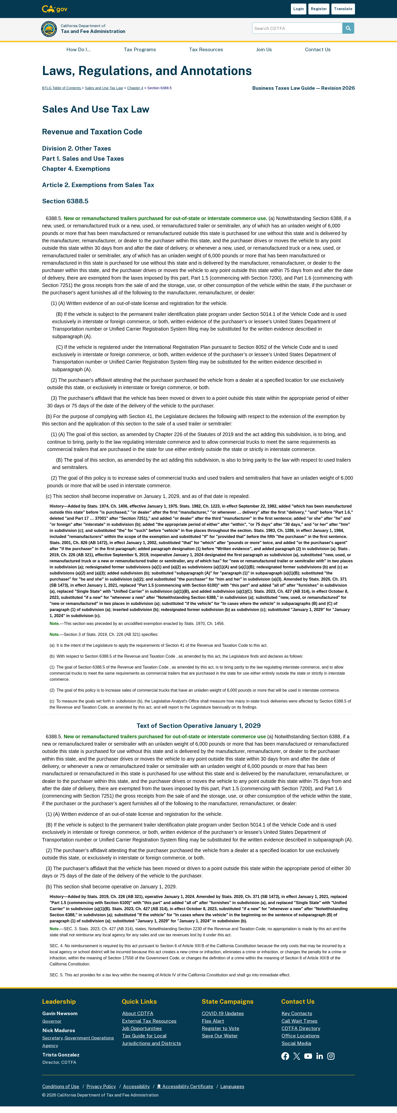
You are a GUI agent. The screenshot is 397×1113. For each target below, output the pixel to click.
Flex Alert (213, 1027)
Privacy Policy (101, 1093)
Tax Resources (206, 55)
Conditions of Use (60, 1093)
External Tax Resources (149, 1027)
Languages (232, 1093)
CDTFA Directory (301, 1035)
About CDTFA (137, 1020)
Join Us (264, 55)
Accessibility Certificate (185, 1093)
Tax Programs (140, 55)
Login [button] (298, 9)
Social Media (296, 1050)
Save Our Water (220, 1042)
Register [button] (319, 9)
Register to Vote (220, 1035)
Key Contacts (297, 1020)
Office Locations (301, 1042)
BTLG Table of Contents (62, 95)
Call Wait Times (299, 1027)
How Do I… (78, 55)
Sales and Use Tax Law (104, 95)
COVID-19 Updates (223, 1020)
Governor (52, 1027)
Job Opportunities (142, 1035)
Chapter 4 (135, 95)
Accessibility (136, 1093)
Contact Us (318, 55)
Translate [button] (343, 9)
